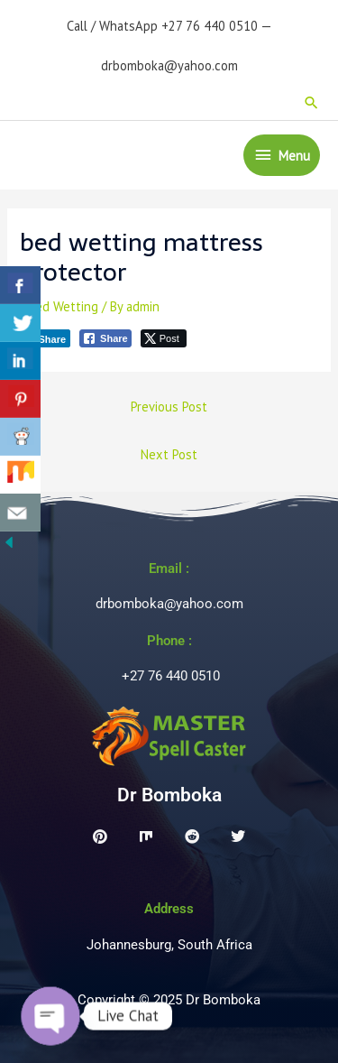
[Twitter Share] (164, 338)
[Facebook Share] (105, 338)
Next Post (169, 454)
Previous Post (169, 406)
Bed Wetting (63, 306)
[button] (311, 102)
